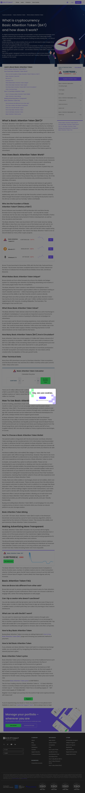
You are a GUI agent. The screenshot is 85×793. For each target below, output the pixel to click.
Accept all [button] (42, 397)
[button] (42, 400)
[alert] (42, 396)
